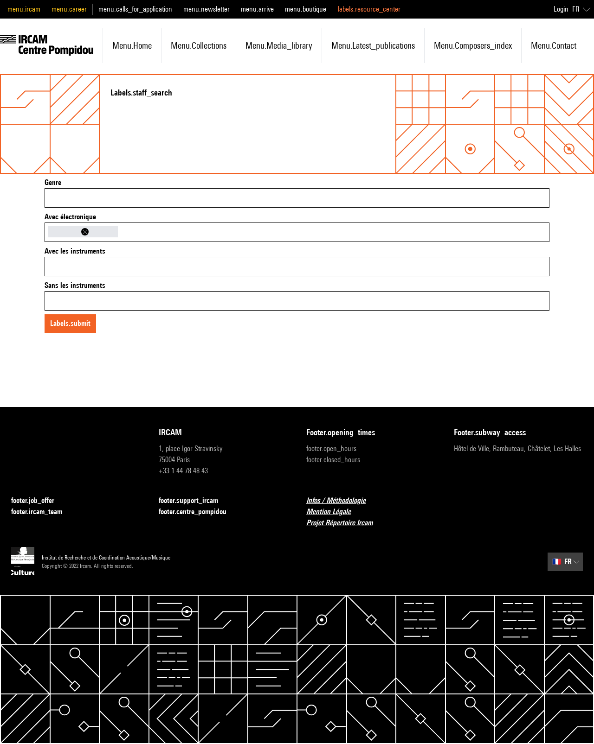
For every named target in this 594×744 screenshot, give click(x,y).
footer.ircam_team (42, 512)
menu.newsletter (206, 9)
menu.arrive (257, 9)
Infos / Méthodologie (341, 501)
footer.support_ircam (194, 501)
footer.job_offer (38, 501)
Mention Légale (334, 512)
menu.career (69, 9)
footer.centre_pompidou (198, 512)
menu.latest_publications (373, 45)
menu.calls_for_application (135, 9)
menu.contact (553, 45)
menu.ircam (23, 9)
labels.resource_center (369, 9)
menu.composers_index (473, 45)
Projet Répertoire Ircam (345, 523)
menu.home (132, 45)
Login (561, 9)
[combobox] (297, 198)
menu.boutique (305, 9)
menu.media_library (278, 45)
